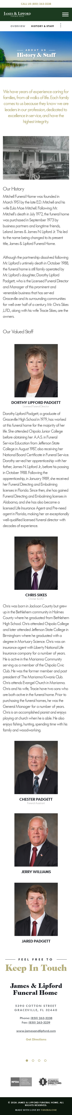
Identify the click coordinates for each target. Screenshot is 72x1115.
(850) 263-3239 (39, 1022)
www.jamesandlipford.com (36, 1031)
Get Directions (36, 1039)
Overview (18, 26)
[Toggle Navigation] (61, 25)
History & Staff (42, 26)
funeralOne (49, 1109)
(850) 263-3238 (41, 4)
